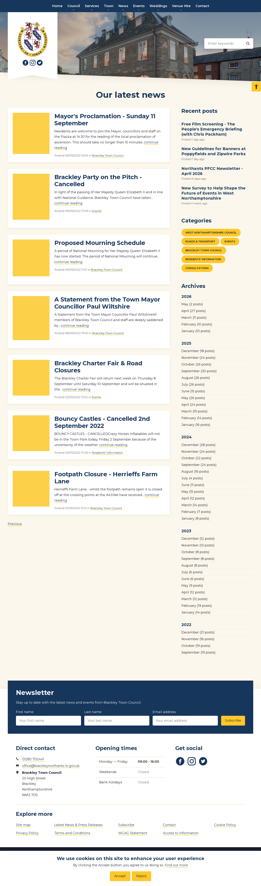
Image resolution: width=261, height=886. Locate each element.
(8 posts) (195, 519)
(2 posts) (192, 304)
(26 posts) (196, 364)
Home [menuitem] (57, 6)
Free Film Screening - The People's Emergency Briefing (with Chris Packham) (211, 129)
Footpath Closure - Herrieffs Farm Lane (106, 478)
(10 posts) (196, 324)
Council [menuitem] (73, 6)
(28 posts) (198, 445)
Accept (120, 876)
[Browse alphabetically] (189, 43)
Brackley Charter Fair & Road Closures (98, 367)
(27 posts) (193, 311)
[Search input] (228, 43)
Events (96, 211)
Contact (169, 825)
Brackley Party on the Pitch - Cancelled (98, 181)
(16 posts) (195, 425)
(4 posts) (192, 478)
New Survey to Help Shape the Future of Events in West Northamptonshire (213, 193)
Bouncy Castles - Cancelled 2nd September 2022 (102, 422)
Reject (141, 876)
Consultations (197, 268)
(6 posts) (192, 572)
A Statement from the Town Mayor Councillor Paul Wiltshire (107, 303)
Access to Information (180, 833)
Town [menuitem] (108, 6)
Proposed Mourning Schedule (99, 242)
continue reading (68, 203)
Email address (185, 718)
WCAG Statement (132, 833)
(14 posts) (196, 418)
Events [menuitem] (139, 6)
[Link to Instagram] (33, 63)
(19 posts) (194, 411)
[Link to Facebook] (25, 63)
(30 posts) (199, 371)
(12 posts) (193, 498)
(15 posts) (193, 391)
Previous (15, 524)
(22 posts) (196, 458)
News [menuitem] (123, 6)
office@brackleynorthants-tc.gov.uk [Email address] (51, 766)
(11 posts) (194, 318)
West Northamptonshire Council (211, 232)
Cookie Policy (225, 825)
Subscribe (233, 720)
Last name (116, 718)
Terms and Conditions (72, 833)
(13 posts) (197, 545)
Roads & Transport (200, 241)
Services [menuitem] (92, 6)
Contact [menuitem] (202, 6)
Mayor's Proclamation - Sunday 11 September (105, 120)
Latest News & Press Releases (78, 825)
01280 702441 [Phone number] (33, 759)
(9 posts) (192, 586)
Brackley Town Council (107, 155)
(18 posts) (198, 351)
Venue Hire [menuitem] (181, 6)
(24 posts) (198, 358)
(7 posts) (196, 512)
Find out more (176, 865)
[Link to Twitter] (40, 63)
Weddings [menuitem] (158, 6)
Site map (23, 825)
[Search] (248, 43)
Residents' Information (107, 452)
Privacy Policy (27, 833)
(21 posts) (198, 632)
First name (48, 718)
